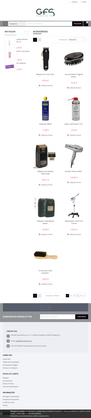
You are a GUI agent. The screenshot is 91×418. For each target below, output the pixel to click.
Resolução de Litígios (10, 365)
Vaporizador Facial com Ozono (74, 222)
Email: (13, 341)
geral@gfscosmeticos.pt (23, 341)
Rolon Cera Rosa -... (22, 52)
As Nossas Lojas (9, 402)
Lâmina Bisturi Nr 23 (21, 40)
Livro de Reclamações (10, 386)
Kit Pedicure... (21, 63)
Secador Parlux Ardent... (74, 171)
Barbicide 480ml (45, 124)
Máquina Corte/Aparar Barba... (45, 222)
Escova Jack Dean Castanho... (45, 271)
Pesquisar (77, 24)
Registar (6, 378)
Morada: (14, 335)
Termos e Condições (10, 368)
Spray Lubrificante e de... (73, 124)
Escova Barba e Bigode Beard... (74, 75)
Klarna (5, 405)
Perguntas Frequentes (11, 399)
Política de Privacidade (11, 362)
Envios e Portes (8, 384)
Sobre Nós (6, 359)
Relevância (77, 39)
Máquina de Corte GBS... (45, 74)
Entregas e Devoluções (11, 396)
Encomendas (7, 381)
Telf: (12, 346)
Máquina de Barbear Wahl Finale (45, 172)
